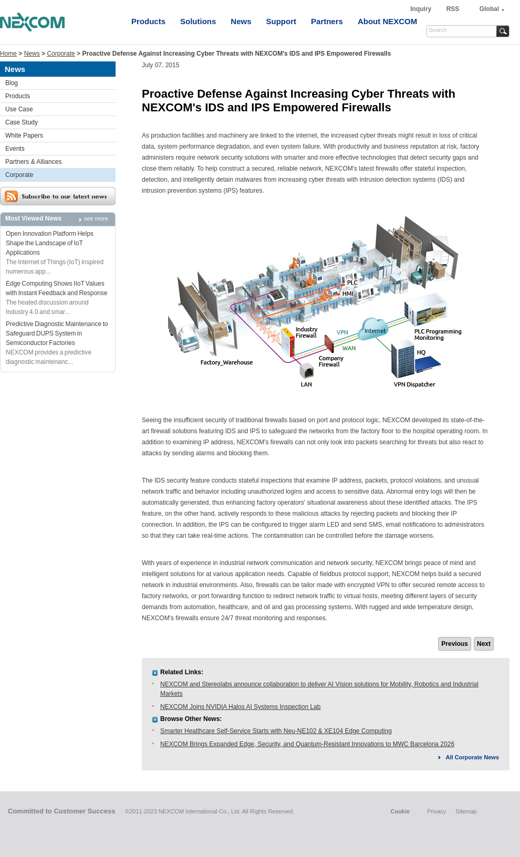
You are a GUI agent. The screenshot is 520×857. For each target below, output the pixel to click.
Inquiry (421, 9)
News (241, 21)
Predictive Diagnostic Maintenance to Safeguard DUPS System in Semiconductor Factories (57, 333)
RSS (453, 9)
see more (96, 218)
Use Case (19, 109)
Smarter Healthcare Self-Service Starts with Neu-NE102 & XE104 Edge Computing (276, 731)
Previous (454, 643)
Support (281, 21)
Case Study (21, 122)
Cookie (400, 811)
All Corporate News (472, 757)
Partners (327, 21)
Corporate (61, 53)
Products (148, 21)
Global (489, 9)
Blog (11, 83)
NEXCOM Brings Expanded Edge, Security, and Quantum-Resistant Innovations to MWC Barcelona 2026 (307, 744)
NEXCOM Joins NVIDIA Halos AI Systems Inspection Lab (240, 706)
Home (8, 53)
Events (15, 148)
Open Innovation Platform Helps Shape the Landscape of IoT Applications (49, 243)
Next (484, 643)
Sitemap (465, 811)
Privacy (436, 811)
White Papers (24, 135)
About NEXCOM (387, 21)
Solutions (198, 21)
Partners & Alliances (33, 161)
